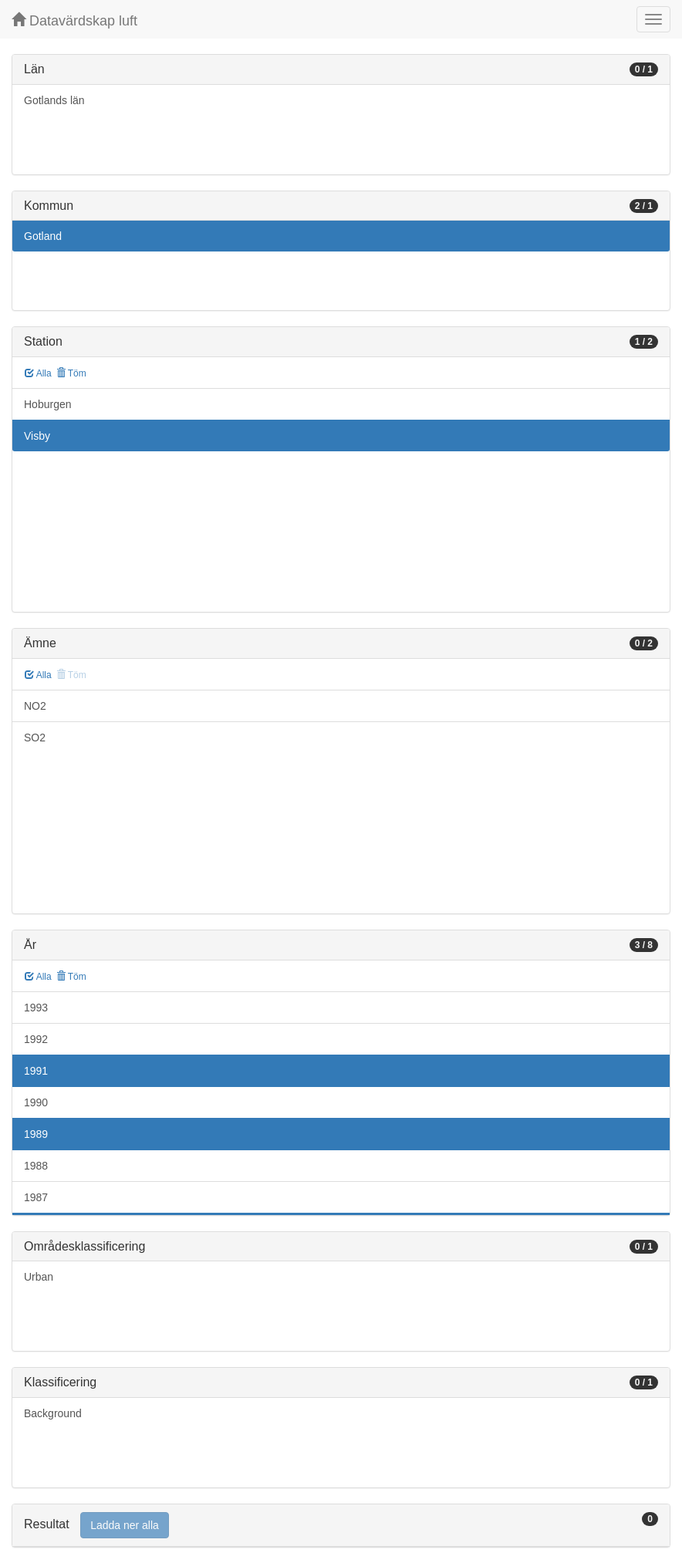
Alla (38, 373)
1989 (36, 1134)
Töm (71, 373)
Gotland (43, 236)
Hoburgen (48, 404)
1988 (36, 1166)
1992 (36, 1039)
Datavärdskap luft (74, 20)
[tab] (341, 1525)
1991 (36, 1071)
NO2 (35, 706)
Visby (37, 436)
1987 (36, 1197)
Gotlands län (54, 100)
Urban (38, 1277)
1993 (36, 1007)
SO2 (35, 737)
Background (53, 1413)
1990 (36, 1102)
